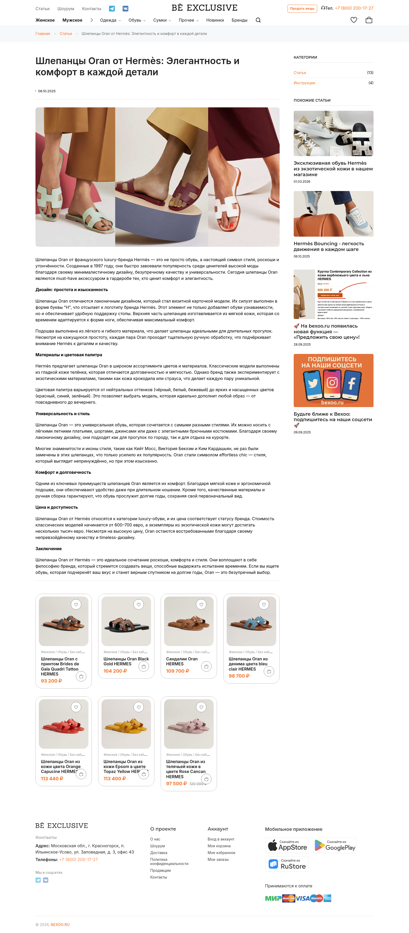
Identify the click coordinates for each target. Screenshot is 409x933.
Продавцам (160, 870)
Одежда (110, 20)
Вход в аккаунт (221, 839)
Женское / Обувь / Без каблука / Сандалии (199, 652)
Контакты (91, 8)
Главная (42, 33)
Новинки (215, 20)
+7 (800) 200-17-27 (354, 8)
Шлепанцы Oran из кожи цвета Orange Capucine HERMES (61, 766)
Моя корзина (219, 846)
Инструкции (304, 83)
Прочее (189, 20)
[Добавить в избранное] (76, 604)
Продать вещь (302, 8)
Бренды (239, 20)
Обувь (137, 20)
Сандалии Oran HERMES (182, 661)
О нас (155, 839)
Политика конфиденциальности (169, 861)
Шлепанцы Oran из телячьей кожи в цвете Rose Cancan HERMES (186, 769)
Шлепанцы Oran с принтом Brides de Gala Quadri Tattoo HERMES (60, 666)
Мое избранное (221, 853)
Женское (45, 20)
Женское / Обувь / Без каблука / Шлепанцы (74, 652)
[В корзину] (81, 676)
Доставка (158, 853)
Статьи (42, 8)
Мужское (72, 20)
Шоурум (65, 8)
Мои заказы (218, 859)
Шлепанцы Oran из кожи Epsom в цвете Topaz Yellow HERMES (126, 766)
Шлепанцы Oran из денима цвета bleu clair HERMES (248, 663)
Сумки (162, 20)
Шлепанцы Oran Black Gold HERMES (126, 661)
